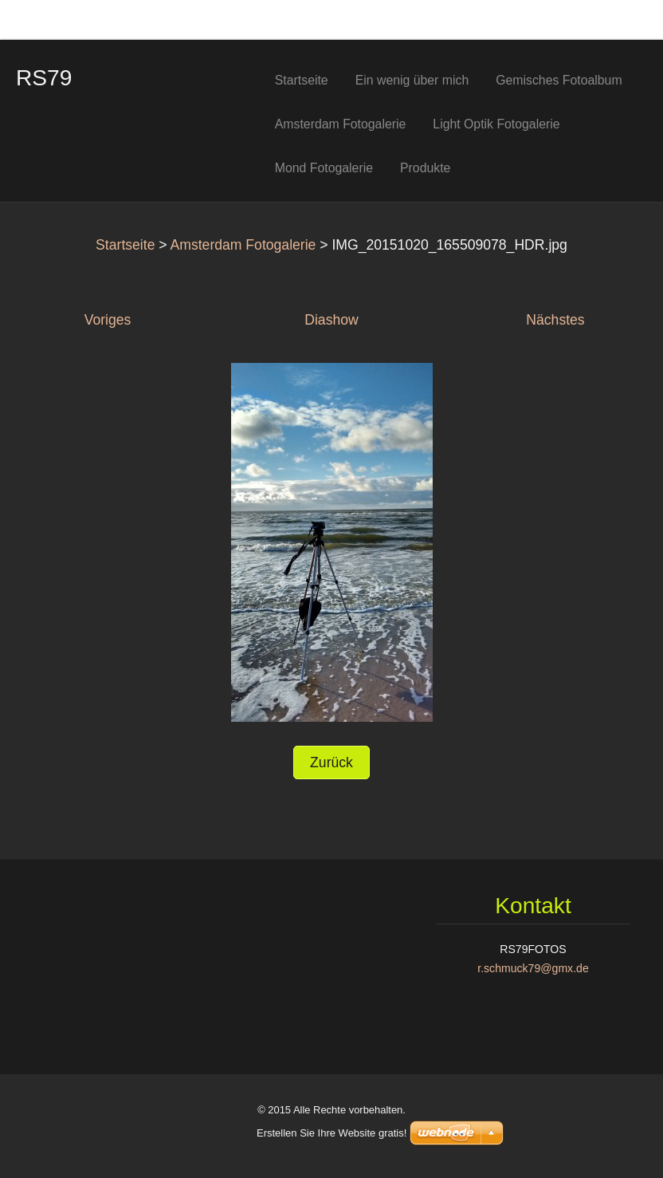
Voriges (107, 320)
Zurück (331, 762)
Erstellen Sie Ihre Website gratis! (331, 1133)
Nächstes (555, 320)
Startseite (125, 245)
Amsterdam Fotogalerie (243, 245)
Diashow (331, 320)
